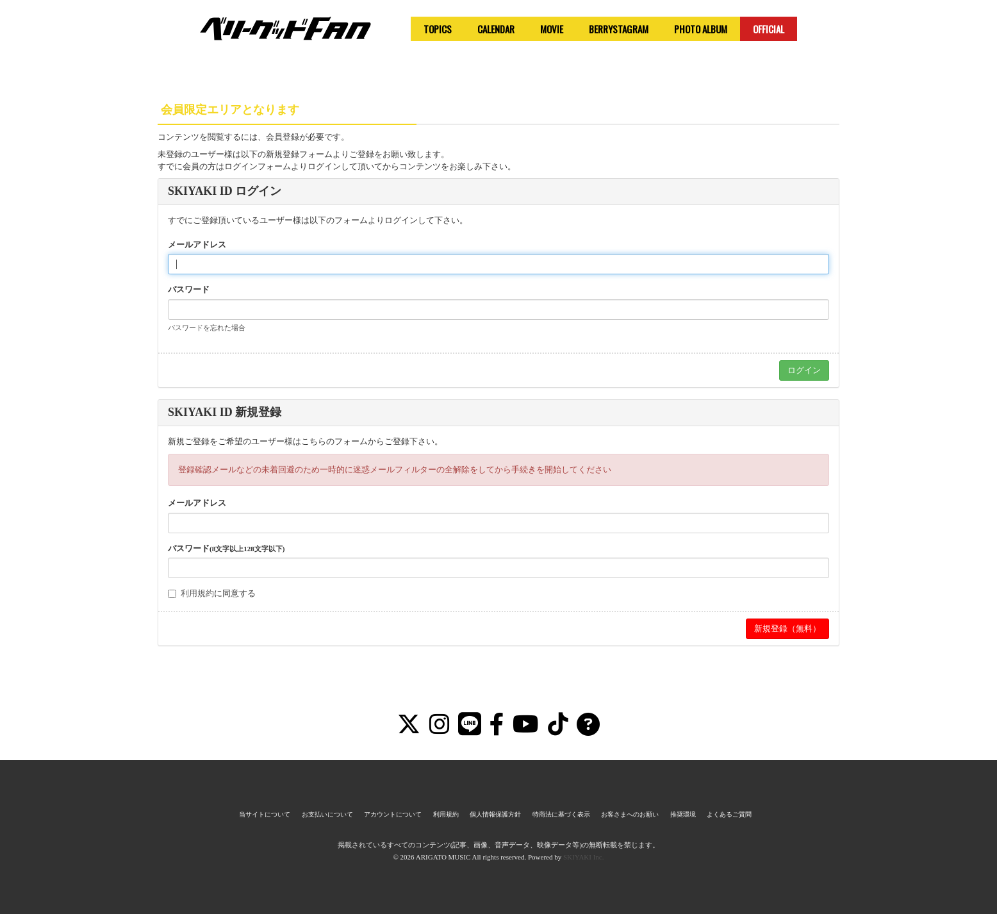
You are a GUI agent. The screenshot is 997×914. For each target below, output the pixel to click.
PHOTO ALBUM (700, 29)
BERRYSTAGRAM (618, 29)
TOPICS (438, 29)
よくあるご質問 (729, 814)
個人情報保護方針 (495, 814)
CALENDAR (496, 29)
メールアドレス (197, 244)
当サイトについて (264, 814)
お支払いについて (327, 814)
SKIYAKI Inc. (583, 857)
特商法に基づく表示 (561, 814)
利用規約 (197, 593)
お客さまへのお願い (630, 814)
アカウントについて (393, 814)
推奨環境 (683, 814)
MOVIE (551, 29)
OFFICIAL (768, 29)
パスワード (189, 289)
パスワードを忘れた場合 (206, 327)
